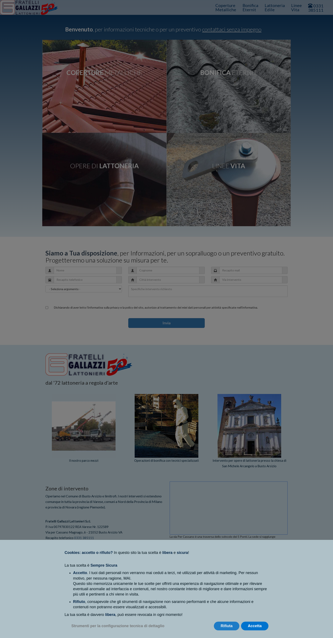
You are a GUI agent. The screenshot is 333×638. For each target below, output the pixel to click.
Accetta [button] (255, 626)
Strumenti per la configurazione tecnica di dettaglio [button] (117, 626)
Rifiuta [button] (227, 626)
